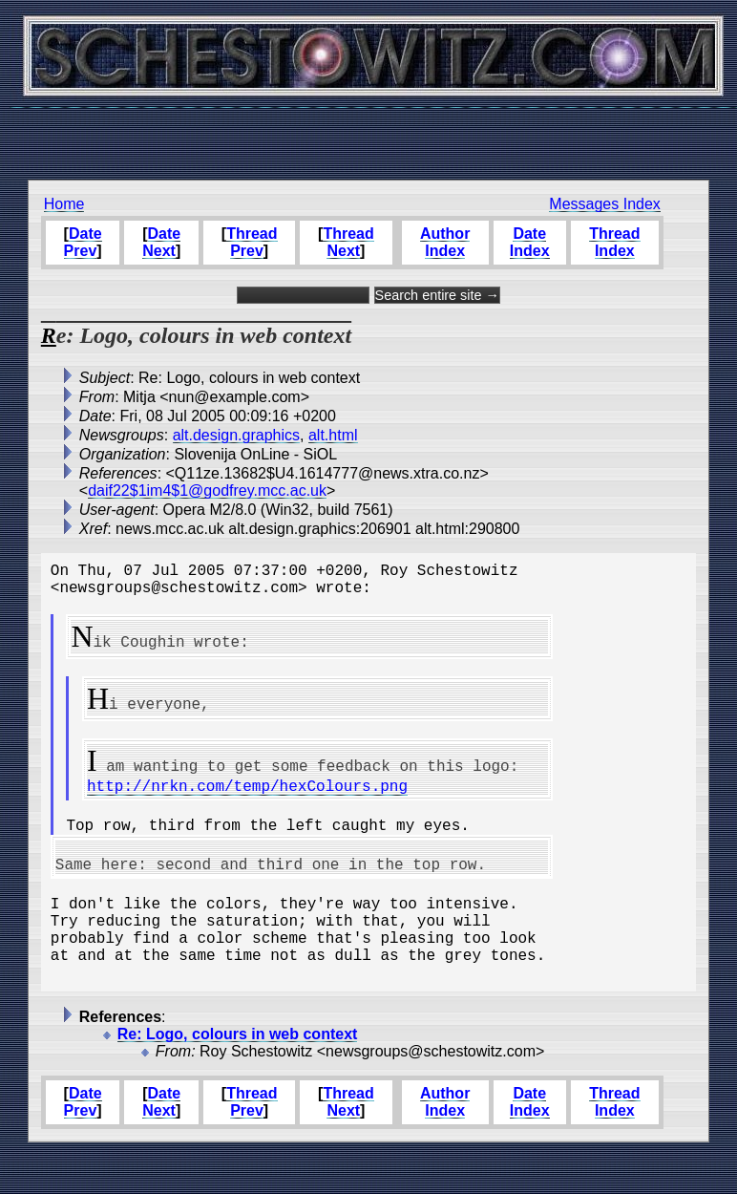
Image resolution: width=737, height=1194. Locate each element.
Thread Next (348, 242)
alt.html (333, 435)
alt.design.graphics (236, 435)
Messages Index (605, 204)
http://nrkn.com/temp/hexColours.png (247, 796)
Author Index (445, 242)
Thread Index (614, 242)
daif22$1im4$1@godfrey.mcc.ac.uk (207, 490)
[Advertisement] (368, 133)
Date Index (530, 242)
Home (64, 204)
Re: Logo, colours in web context (237, 1076)
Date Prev (83, 242)
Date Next (161, 242)
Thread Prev (251, 242)
